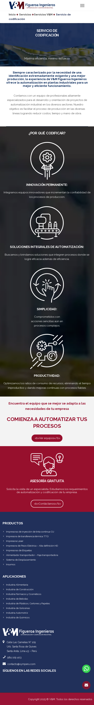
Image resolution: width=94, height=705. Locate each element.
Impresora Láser (14, 541)
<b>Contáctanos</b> (47, 503)
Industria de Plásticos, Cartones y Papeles (28, 603)
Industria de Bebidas (17, 598)
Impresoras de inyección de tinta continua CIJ (30, 531)
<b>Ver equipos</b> (47, 438)
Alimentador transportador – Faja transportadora (32, 555)
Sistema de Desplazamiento (21, 559)
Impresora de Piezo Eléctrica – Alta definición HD (32, 545)
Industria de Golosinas (18, 608)
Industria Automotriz (17, 612)
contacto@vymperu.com (21, 664)
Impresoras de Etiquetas (19, 550)
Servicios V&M (43, 14)
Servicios (25, 14)
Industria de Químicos (17, 617)
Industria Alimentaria (17, 584)
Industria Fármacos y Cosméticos (23, 594)
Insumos (10, 564)
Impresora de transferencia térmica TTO (27, 536)
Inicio (12, 14)
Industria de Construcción (19, 589)
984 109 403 (14, 657)
